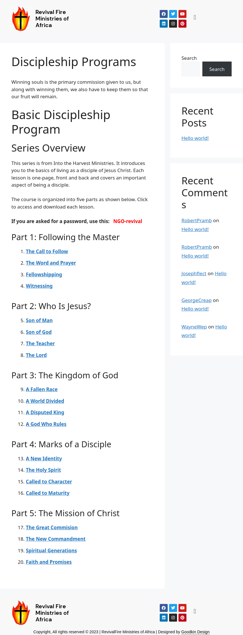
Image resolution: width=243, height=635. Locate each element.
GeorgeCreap (197, 300)
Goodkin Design (195, 632)
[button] (195, 17)
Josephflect (194, 273)
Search (189, 58)
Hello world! (195, 138)
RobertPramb (197, 220)
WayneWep (194, 326)
